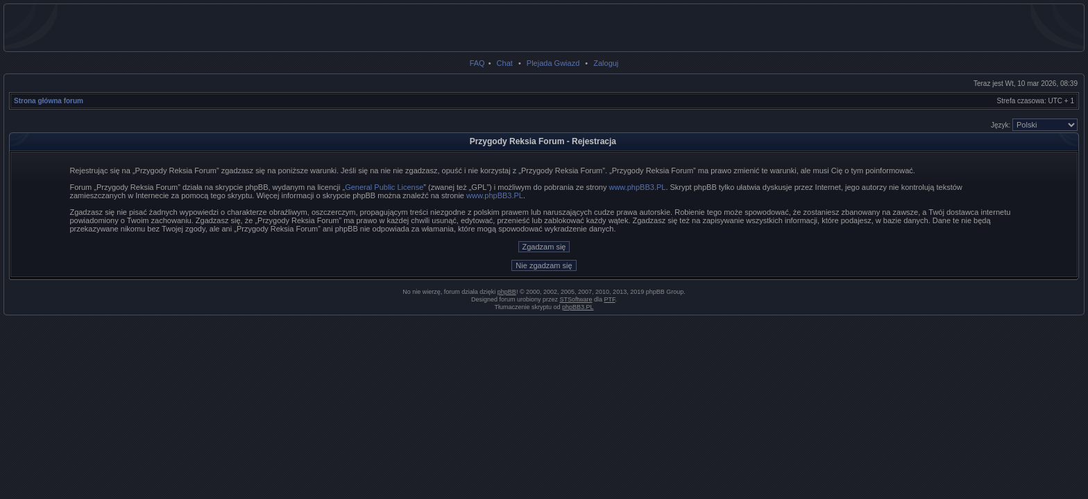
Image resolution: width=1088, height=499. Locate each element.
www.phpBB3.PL (637, 187)
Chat (505, 63)
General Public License (384, 187)
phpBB (507, 291)
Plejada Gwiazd (553, 63)
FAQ (477, 63)
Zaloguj (605, 63)
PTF (609, 299)
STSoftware (576, 299)
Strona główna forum (48, 101)
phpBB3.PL (578, 307)
